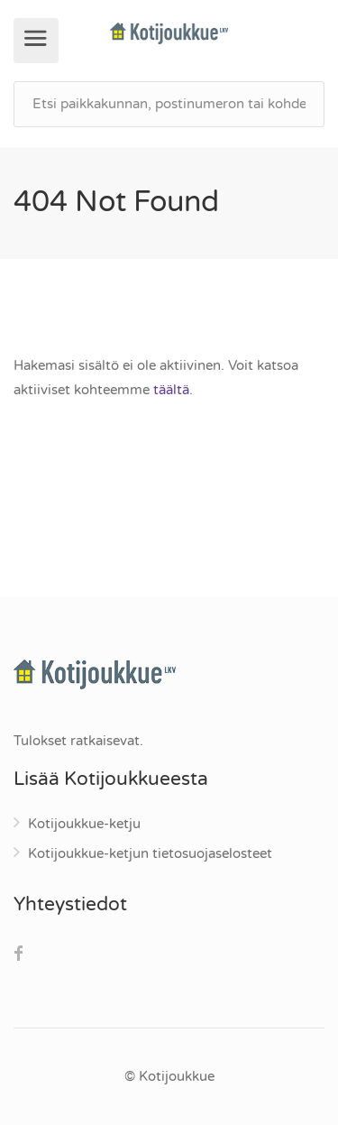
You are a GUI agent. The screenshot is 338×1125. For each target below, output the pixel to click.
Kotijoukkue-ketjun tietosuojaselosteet (150, 853)
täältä (171, 390)
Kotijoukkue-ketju (84, 824)
